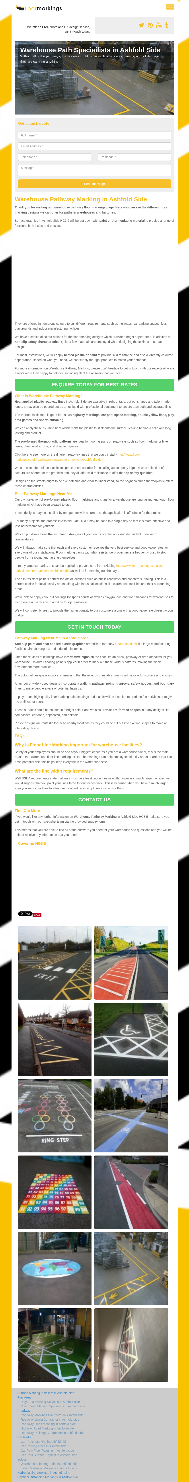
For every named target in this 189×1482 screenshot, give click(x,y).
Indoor (22, 1459)
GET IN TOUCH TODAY (95, 627)
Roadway (24, 1410)
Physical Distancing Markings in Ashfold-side (48, 1477)
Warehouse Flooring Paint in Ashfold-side (49, 1464)
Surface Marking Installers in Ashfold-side (46, 1393)
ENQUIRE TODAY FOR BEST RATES (94, 384)
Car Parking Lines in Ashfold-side (43, 1446)
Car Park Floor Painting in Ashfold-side (47, 1450)
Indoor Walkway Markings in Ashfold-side (49, 1468)
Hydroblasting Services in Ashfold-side (44, 1472)
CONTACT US (94, 799)
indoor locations (126, 644)
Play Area (24, 1397)
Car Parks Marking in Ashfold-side (44, 1441)
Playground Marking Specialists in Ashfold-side (53, 1406)
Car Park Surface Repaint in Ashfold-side (49, 1455)
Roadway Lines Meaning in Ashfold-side (48, 1424)
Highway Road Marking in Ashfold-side (47, 1428)
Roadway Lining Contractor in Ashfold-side (50, 1419)
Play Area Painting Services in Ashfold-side (50, 1402)
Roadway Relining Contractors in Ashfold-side (52, 1433)
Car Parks (24, 1437)
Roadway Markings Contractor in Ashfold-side (52, 1415)
